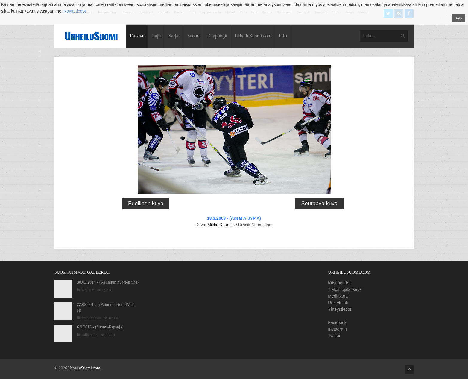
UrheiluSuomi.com (253, 35)
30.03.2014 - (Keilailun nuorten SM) (108, 282)
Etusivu (137, 35)
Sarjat (174, 35)
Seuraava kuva (319, 204)
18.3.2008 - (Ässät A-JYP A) (234, 218)
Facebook (337, 322)
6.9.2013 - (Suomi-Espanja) (100, 327)
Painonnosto (91, 318)
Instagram (337, 329)
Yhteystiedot (339, 309)
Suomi (193, 35)
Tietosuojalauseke (344, 289)
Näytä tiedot (75, 11)
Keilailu (88, 290)
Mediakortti (338, 296)
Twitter (334, 335)
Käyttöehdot (339, 283)
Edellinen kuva (145, 204)
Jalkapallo (90, 335)
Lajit (156, 35)
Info (283, 35)
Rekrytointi (338, 302)
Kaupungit (217, 35)
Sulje (458, 18)
